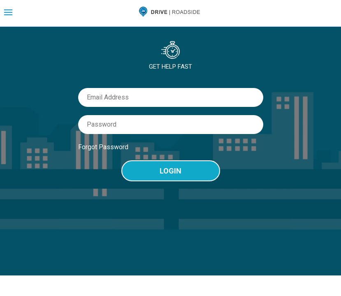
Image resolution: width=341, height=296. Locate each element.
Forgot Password (103, 147)
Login (170, 170)
